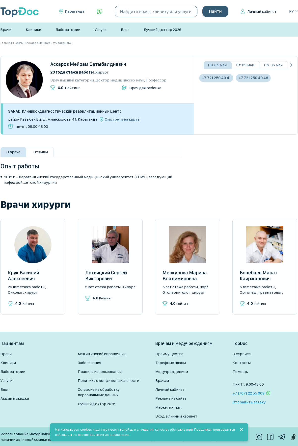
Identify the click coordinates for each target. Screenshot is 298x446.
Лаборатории (67, 29)
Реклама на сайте (171, 398)
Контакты (242, 362)
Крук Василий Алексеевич (23, 276)
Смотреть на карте (122, 119)
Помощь (240, 371)
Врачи (5, 29)
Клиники (33, 29)
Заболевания (89, 362)
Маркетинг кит (168, 407)
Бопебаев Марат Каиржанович (259, 276)
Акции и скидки (14, 398)
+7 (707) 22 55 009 (249, 393)
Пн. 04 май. (217, 65)
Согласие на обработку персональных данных (99, 392)
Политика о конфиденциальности (108, 380)
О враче (13, 152)
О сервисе (242, 353)
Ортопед (248, 292)
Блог (125, 29)
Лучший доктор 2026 (162, 29)
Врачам (162, 380)
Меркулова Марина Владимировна (185, 276)
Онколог (15, 292)
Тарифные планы (170, 362)
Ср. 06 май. (273, 65)
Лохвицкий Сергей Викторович (106, 276)
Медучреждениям (171, 371)
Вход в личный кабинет (176, 416)
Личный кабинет (262, 11)
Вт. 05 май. (245, 65)
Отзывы (40, 152)
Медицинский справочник (102, 353)
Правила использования (100, 371)
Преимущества (169, 353)
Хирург (101, 72)
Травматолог (270, 292)
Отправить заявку (249, 402)
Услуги (101, 29)
